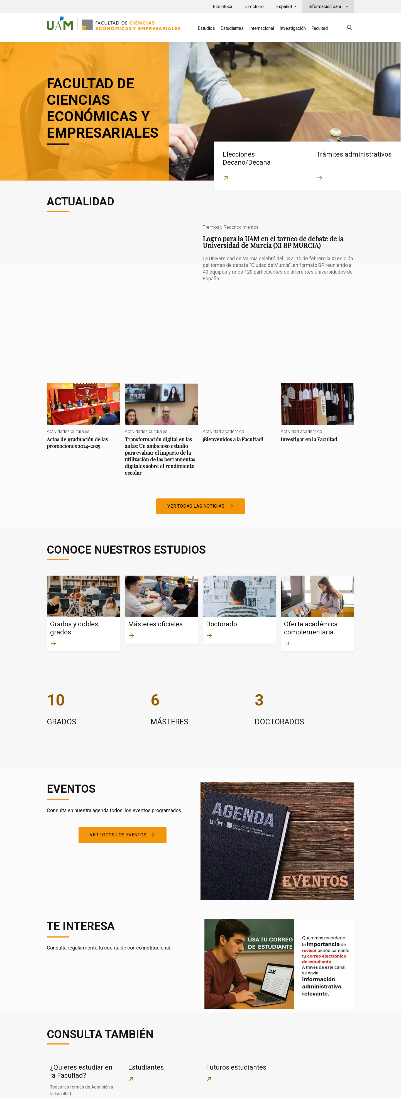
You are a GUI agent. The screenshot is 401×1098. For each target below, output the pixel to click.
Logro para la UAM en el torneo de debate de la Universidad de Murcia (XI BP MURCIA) (200, 272)
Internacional (261, 28)
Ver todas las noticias (195, 454)
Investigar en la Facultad (317, 366)
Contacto (257, 1086)
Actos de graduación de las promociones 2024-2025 (83, 369)
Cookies (197, 1086)
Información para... (327, 6)
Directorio (254, 6)
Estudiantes (232, 28)
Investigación (293, 28)
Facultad (319, 28)
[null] (349, 28)
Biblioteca (222, 6)
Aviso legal (287, 1086)
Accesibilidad (321, 1086)
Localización (227, 1086)
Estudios (206, 28)
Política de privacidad (158, 1086)
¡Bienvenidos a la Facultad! (239, 366)
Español (284, 6)
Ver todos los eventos (118, 784)
